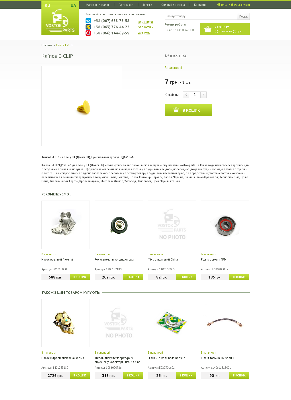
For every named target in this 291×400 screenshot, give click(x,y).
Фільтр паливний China (163, 259)
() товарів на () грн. (228, 29)
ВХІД (224, 4)
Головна (46, 45)
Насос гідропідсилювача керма (62, 358)
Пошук (243, 16)
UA (73, 5)
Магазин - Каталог (97, 5)
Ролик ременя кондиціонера (114, 259)
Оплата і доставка (173, 5)
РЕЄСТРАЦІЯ (242, 4)
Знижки (147, 5)
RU (47, 5)
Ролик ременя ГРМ (214, 259)
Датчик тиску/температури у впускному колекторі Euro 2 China (117, 360)
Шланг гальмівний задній (217, 358)
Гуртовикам (126, 5)
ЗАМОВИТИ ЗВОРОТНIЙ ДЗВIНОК (145, 27)
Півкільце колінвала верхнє (166, 358)
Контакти (200, 5)
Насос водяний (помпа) (57, 259)
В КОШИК (79, 277)
